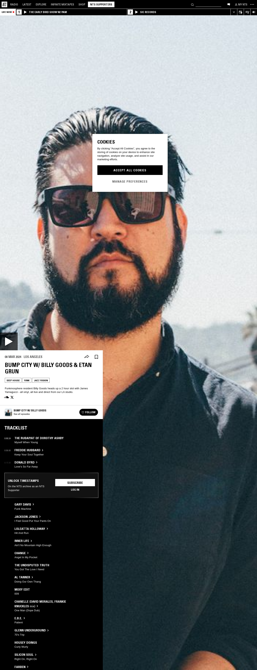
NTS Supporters (101, 4)
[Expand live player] (233, 12)
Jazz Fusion (41, 380)
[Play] (9, 341)
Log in (75, 489)
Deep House (13, 380)
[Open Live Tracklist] (247, 12)
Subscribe (75, 483)
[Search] (192, 4)
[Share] (87, 357)
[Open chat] (228, 4)
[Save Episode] (96, 357)
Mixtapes (62, 4)
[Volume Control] (253, 12)
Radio (14, 4)
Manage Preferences (130, 181)
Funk (27, 380)
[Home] (4, 4)
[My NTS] (241, 4)
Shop (82, 4)
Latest (26, 4)
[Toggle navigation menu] (252, 4)
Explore (41, 4)
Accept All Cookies (129, 170)
